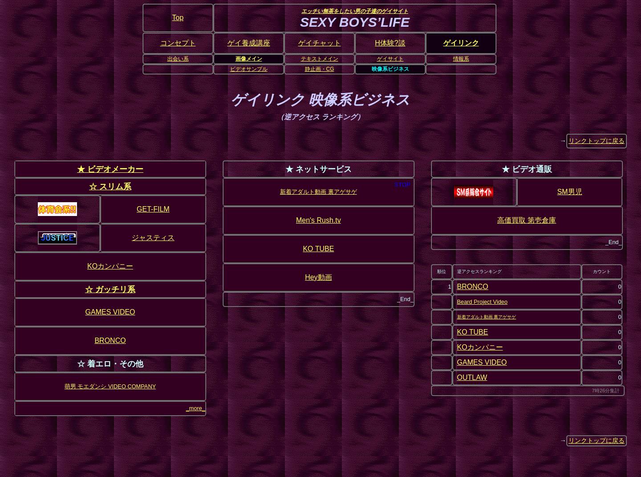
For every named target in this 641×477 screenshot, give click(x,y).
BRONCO (110, 340)
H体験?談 (390, 43)
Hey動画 (318, 277)
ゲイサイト (390, 59)
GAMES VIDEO (110, 312)
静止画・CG (319, 69)
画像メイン (248, 59)
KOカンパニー (110, 266)
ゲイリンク (461, 43)
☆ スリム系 (110, 186)
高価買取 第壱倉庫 (526, 220)
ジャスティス (153, 237)
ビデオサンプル (249, 69)
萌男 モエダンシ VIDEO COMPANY (110, 386)
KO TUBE (318, 249)
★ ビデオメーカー (110, 169)
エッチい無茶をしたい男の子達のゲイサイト (354, 11)
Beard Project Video (482, 301)
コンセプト (178, 43)
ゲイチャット (319, 43)
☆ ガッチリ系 (110, 289)
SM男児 (569, 192)
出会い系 (178, 59)
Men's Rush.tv (318, 220)
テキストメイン (319, 59)
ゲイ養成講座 (248, 43)
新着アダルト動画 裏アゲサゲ (318, 191)
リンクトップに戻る (596, 140)
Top (178, 17)
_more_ (195, 408)
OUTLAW (472, 377)
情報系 (461, 59)
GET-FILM (153, 209)
